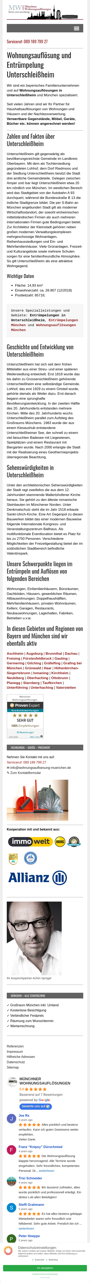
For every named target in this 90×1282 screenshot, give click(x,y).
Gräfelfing (52, 663)
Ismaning (41, 673)
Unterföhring (17, 688)
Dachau (71, 654)
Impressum (15, 1051)
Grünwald (33, 668)
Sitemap (13, 1067)
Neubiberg (15, 678)
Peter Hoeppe (29, 1236)
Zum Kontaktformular (25, 773)
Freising (13, 658)
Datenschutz (16, 1062)
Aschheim (15, 654)
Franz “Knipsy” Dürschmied (40, 1147)
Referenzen (15, 1046)
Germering (15, 663)
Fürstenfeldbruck (37, 658)
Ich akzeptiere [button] (45, 1267)
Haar (48, 668)
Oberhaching (37, 678)
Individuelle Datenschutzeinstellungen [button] (45, 1274)
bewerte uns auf (35, 1106)
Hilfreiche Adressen (21, 1057)
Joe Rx (24, 1115)
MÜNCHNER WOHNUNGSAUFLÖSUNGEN (44, 1081)
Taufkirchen (52, 683)
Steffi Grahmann (31, 1204)
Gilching (34, 663)
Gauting (61, 658)
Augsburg (34, 654)
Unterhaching (42, 688)
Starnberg (31, 683)
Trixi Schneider (30, 1178)
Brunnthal (54, 654)
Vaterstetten (66, 688)
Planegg (13, 683)
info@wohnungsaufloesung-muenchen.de (40, 767)
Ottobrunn (59, 678)
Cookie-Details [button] (45, 1277)
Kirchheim (59, 673)
